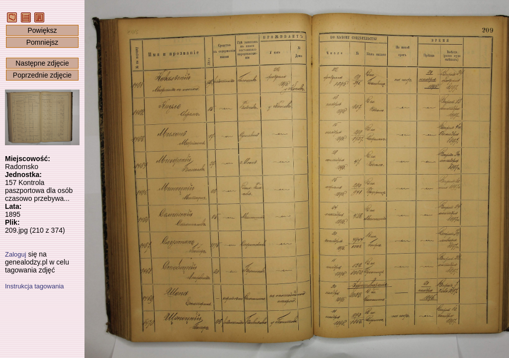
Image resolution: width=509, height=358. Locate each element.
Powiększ (42, 30)
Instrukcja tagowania (34, 286)
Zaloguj (15, 254)
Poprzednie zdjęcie (42, 75)
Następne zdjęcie (42, 63)
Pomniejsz (42, 42)
